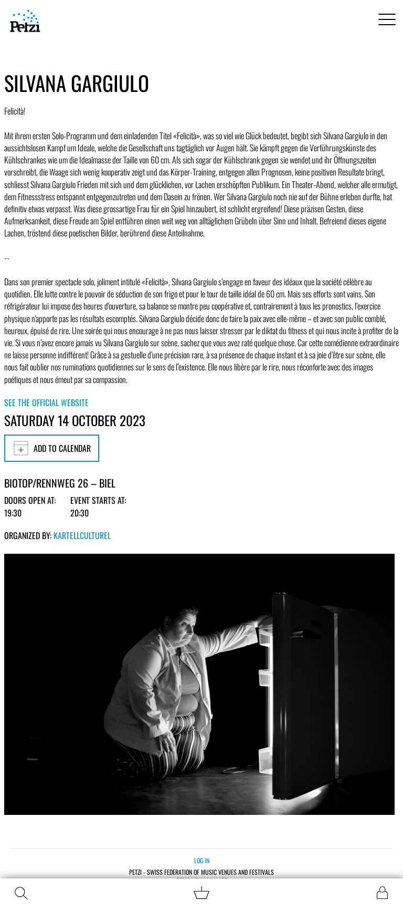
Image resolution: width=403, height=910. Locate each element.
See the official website (46, 402)
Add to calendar (52, 448)
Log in (201, 860)
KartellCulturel (82, 535)
